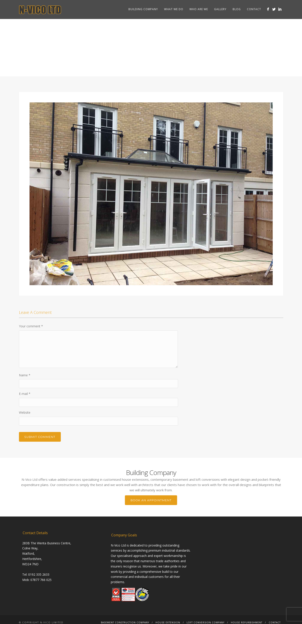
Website (24, 412)
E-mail (24, 394)
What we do (173, 9)
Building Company (143, 9)
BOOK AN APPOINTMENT (150, 500)
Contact (254, 9)
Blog (237, 9)
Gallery (220, 9)
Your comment (31, 326)
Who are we (198, 9)
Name (24, 375)
